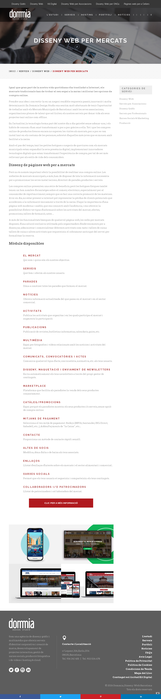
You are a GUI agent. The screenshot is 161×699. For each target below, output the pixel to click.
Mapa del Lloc (143, 673)
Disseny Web (36, 4)
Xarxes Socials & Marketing (134, 118)
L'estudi (53, 15)
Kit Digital (52, 4)
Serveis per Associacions (132, 104)
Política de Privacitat (138, 661)
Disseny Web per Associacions (76, 4)
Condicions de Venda (139, 669)
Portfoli (105, 15)
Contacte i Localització (76, 644)
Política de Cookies (140, 665)
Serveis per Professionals (132, 113)
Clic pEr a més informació (61, 503)
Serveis (70, 15)
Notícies (124, 15)
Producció (124, 123)
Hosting (87, 15)
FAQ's (148, 652)
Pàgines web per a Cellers (136, 4)
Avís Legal (145, 657)
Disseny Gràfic (19, 4)
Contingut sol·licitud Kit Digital (132, 677)
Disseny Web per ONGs (107, 4)
